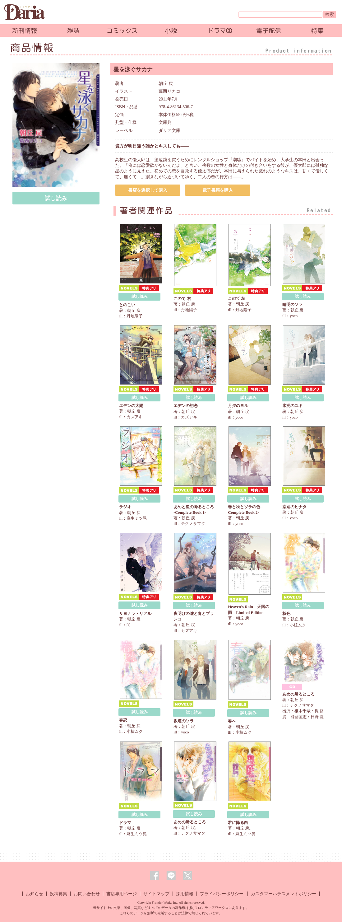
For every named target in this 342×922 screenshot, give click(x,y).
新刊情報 (24, 30)
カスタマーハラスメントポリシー (283, 894)
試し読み (56, 198)
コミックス (122, 30)
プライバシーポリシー (221, 894)
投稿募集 (58, 894)
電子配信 (268, 30)
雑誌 (73, 30)
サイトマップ (156, 894)
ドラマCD (219, 30)
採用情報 (184, 894)
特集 (317, 30)
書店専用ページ (121, 894)
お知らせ (34, 894)
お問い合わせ (87, 894)
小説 (171, 30)
